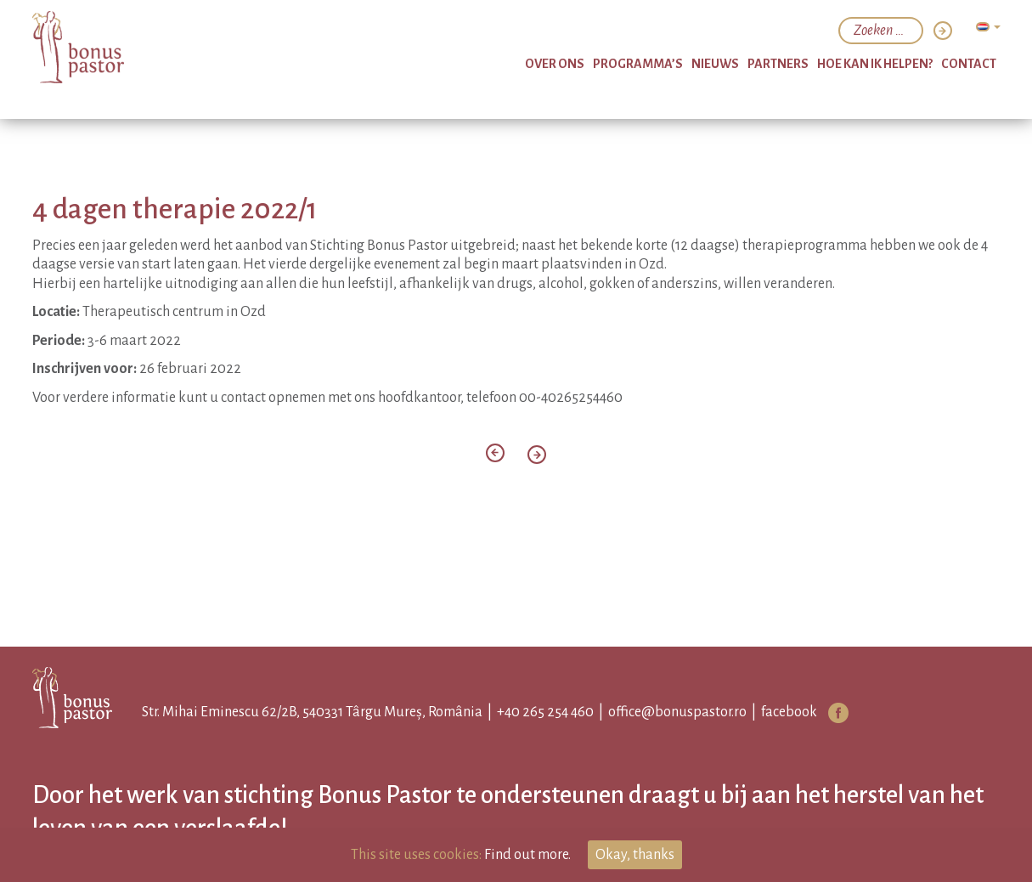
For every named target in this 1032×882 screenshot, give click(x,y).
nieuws (715, 64)
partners (778, 64)
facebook (789, 712)
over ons (554, 64)
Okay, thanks (634, 854)
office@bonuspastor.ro (677, 712)
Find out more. (527, 854)
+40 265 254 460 (545, 712)
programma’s (638, 64)
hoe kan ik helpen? (875, 64)
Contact (968, 64)
